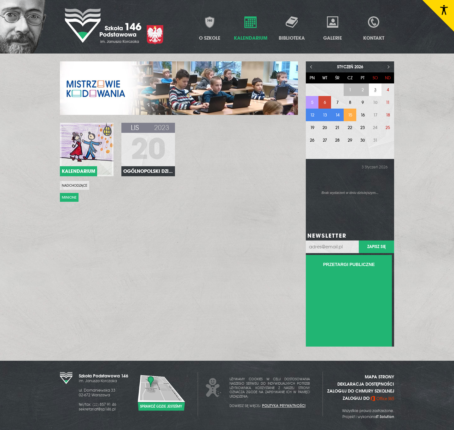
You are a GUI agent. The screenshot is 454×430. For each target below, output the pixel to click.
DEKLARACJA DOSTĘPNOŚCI (365, 384)
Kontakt (373, 28)
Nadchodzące (74, 185)
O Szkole (209, 28)
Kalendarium (250, 28)
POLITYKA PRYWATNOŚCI (284, 405)
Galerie (332, 28)
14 (337, 115)
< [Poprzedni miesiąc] (311, 66)
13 (325, 115)
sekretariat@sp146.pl (97, 409)
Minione (69, 197)
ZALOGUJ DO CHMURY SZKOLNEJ (360, 391)
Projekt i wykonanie (368, 416)
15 (350, 115)
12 (312, 115)
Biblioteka (292, 28)
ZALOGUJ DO (368, 398)
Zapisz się (376, 246)
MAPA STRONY (379, 377)
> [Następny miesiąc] (388, 66)
